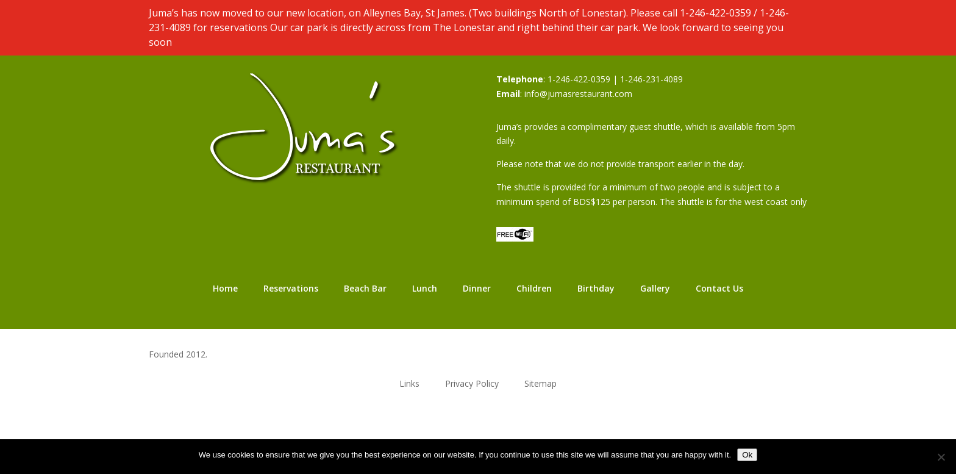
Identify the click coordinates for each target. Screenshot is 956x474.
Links (409, 383)
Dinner (477, 288)
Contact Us (719, 288)
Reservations (290, 288)
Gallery (655, 288)
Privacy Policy (472, 383)
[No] (941, 457)
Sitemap (540, 383)
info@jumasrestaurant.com (578, 93)
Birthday (596, 288)
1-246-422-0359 (715, 13)
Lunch (424, 288)
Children (534, 288)
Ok (747, 454)
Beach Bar (365, 288)
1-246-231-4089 (651, 79)
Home (225, 288)
